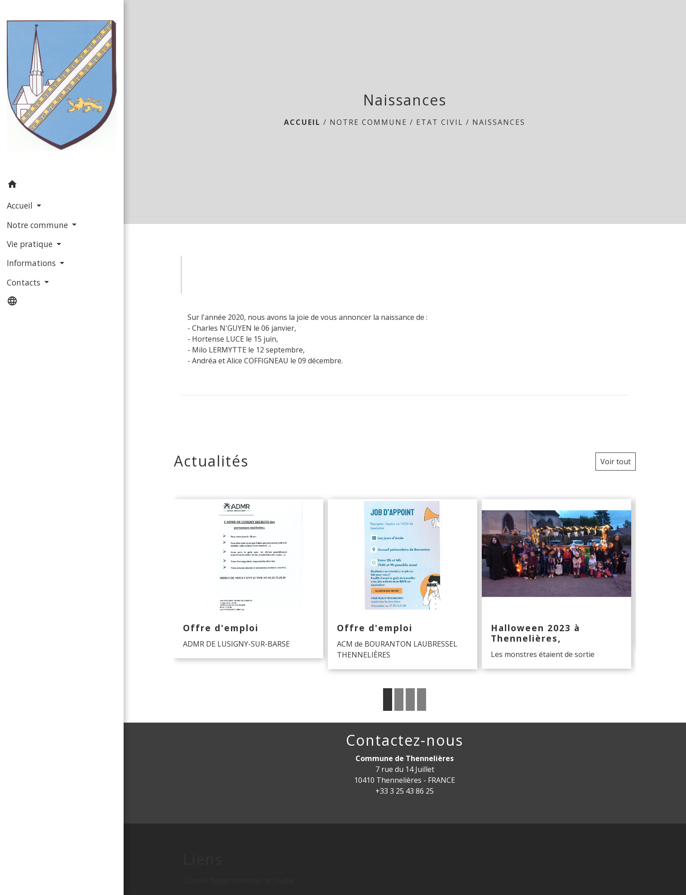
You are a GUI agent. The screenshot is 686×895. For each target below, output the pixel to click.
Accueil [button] (21, 205)
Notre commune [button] (38, 224)
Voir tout (615, 462)
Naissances (498, 122)
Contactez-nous (404, 740)
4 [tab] (421, 699)
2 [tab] (398, 699)
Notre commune (368, 122)
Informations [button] (32, 262)
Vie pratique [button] (31, 243)
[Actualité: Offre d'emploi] (248, 579)
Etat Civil (439, 122)
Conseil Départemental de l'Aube (238, 880)
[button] (62, 185)
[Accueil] (62, 87)
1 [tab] (387, 699)
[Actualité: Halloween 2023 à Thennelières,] (556, 584)
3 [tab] (410, 699)
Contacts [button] (25, 282)
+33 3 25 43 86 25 (404, 791)
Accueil (302, 122)
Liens (203, 859)
